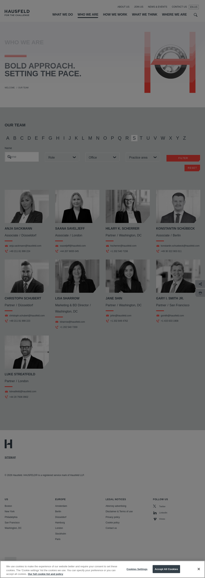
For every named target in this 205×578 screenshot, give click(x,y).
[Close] (198, 572)
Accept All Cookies (166, 572)
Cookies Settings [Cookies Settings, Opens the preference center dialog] (137, 572)
